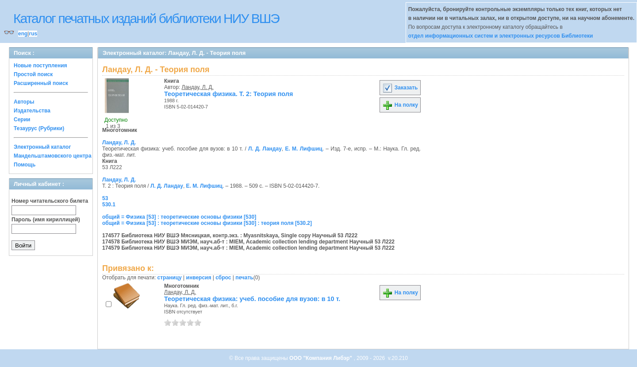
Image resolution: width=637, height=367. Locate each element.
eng (22, 34)
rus (33, 34)
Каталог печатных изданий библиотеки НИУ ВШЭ (146, 18)
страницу (169, 277)
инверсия (198, 277)
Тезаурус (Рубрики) (39, 128)
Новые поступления (40, 65)
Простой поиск (33, 74)
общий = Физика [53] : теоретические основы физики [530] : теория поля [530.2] (207, 223)
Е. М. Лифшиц (303, 149)
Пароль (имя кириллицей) (46, 219)
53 (105, 198)
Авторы (24, 102)
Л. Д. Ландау (265, 149)
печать (244, 277)
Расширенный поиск (41, 83)
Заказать (400, 88)
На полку (400, 105)
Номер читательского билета (50, 201)
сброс (223, 277)
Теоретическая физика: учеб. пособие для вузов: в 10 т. (252, 298)
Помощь (24, 165)
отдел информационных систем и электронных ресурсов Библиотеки (500, 36)
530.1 (108, 204)
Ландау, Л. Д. (198, 87)
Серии (22, 119)
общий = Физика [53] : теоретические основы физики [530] (179, 217)
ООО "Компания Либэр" (321, 358)
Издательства (32, 111)
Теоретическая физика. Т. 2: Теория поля (228, 93)
